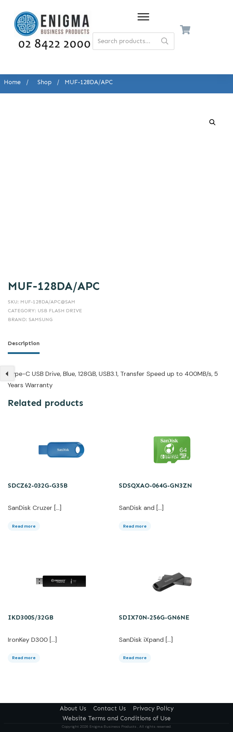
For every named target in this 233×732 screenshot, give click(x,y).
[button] (212, 122)
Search (164, 41)
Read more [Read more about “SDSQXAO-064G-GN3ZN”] (135, 524)
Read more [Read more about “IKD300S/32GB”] (24, 656)
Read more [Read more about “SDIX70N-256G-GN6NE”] (135, 656)
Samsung (41, 319)
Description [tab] (24, 343)
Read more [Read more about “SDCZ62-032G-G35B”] (24, 524)
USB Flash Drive (59, 311)
